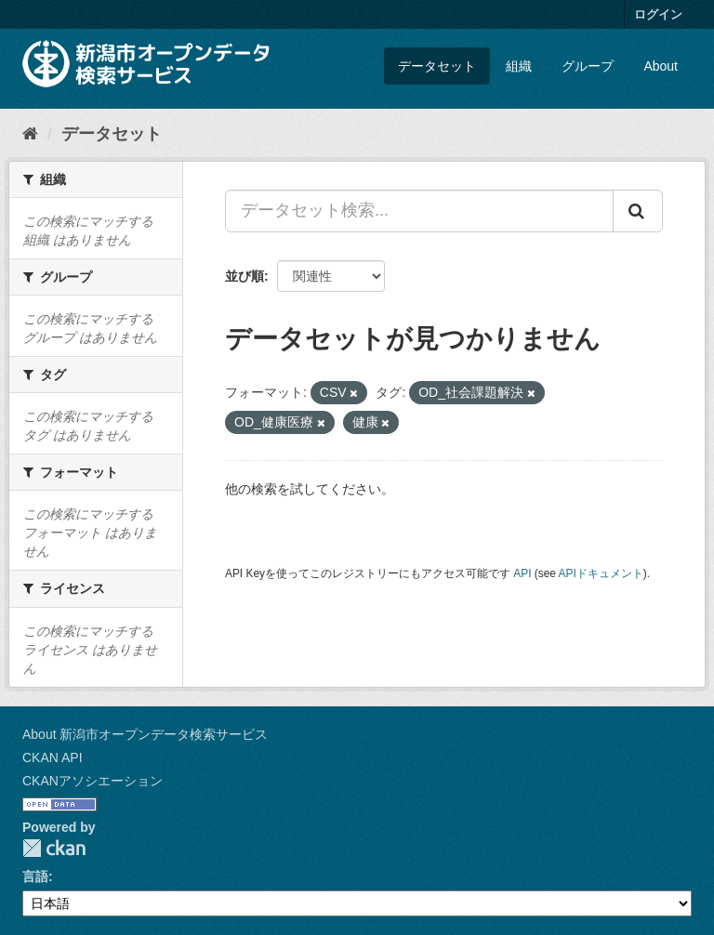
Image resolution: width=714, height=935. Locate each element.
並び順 (244, 276)
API (522, 573)
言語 (35, 876)
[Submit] (638, 211)
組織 (519, 66)
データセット (437, 66)
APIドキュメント (601, 573)
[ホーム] (30, 134)
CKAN (54, 848)
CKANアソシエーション (92, 780)
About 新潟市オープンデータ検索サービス (145, 734)
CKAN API (52, 757)
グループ (588, 66)
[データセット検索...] (419, 211)
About (660, 66)
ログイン (658, 14)
